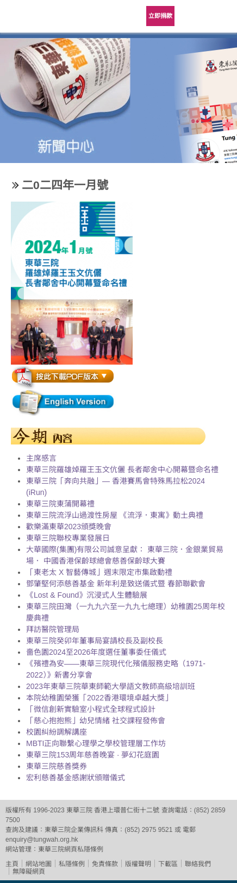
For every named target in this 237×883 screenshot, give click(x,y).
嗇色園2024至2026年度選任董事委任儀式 (96, 652)
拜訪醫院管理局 (52, 629)
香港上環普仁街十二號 (126, 810)
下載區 (168, 864)
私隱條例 (72, 864)
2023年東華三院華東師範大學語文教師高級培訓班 (110, 686)
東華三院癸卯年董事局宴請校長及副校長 (94, 640)
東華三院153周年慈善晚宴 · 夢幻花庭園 (92, 754)
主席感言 (41, 458)
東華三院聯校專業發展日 (68, 538)
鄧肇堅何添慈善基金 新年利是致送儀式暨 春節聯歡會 (115, 583)
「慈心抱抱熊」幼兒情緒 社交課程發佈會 (95, 720)
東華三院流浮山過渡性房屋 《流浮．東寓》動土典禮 (114, 515)
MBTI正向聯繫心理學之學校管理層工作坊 (96, 743)
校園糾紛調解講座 (56, 732)
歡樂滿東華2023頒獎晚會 (68, 526)
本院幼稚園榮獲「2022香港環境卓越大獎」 (99, 697)
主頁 (11, 864)
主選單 (220, 16)
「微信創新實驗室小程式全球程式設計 (90, 709)
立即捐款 (160, 15)
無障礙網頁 (29, 871)
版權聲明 (138, 864)
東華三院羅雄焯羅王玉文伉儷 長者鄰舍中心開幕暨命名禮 (122, 469)
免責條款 (105, 864)
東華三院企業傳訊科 (74, 830)
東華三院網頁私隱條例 (70, 849)
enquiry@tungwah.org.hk (41, 839)
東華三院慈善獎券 (56, 766)
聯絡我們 (198, 864)
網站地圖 (39, 864)
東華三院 (29, 20)
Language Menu (193, 16)
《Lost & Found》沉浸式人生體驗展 (86, 595)
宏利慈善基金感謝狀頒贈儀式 (75, 777)
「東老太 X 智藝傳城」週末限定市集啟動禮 (99, 572)
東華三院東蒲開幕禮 (60, 503)
